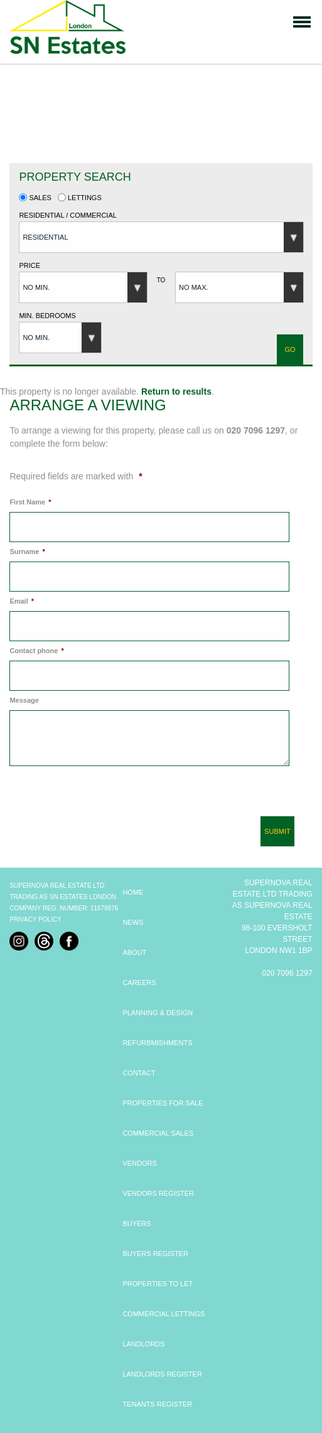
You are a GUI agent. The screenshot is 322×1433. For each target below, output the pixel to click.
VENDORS (139, 1163)
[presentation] (100, 796)
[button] (161, 237)
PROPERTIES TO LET (157, 1283)
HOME (132, 892)
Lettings (80, 197)
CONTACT (138, 1073)
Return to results (176, 391)
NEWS (132, 922)
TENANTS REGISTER (157, 1404)
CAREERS (139, 982)
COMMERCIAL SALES (157, 1133)
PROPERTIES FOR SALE (162, 1103)
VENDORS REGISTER (158, 1193)
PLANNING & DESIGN (157, 1012)
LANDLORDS (143, 1344)
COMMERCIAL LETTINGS (163, 1314)
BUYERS (136, 1223)
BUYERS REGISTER (155, 1253)
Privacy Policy (35, 919)
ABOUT (134, 952)
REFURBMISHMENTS (157, 1043)
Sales (35, 197)
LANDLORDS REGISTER (162, 1374)
